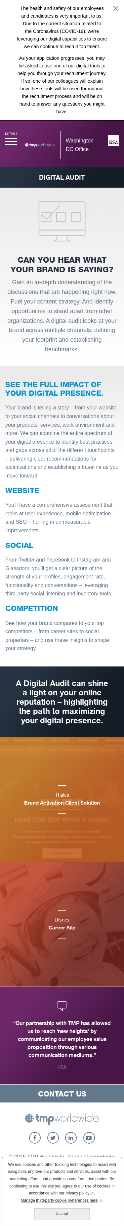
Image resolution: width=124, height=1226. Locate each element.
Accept (62, 1213)
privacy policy (79, 1192)
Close (115, 8)
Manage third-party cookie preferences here (61, 1200)
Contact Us (62, 1094)
